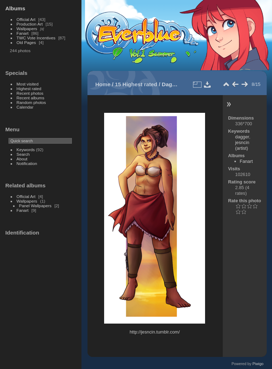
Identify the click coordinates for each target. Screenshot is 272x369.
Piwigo (258, 364)
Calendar (25, 107)
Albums (15, 8)
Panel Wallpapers (35, 205)
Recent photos (30, 93)
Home (102, 84)
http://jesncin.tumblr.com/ (155, 332)
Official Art (26, 19)
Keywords (26, 149)
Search (23, 154)
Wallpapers (27, 28)
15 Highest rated (136, 84)
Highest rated (29, 88)
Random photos (31, 102)
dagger (242, 136)
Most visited (28, 84)
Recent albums (30, 97)
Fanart (23, 33)
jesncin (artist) (242, 145)
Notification (27, 163)
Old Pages (26, 42)
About (22, 158)
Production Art (30, 24)
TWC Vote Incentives (36, 37)
